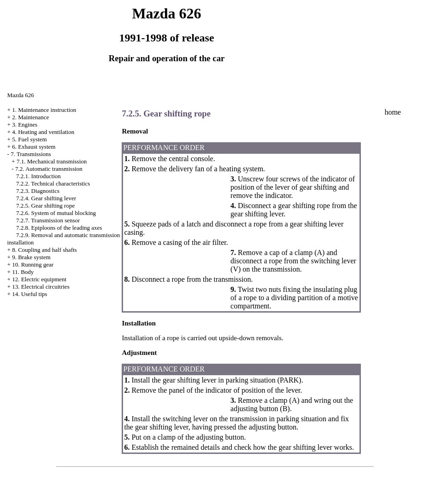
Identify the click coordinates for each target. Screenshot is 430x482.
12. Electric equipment (39, 279)
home (392, 112)
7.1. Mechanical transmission (52, 161)
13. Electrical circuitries (41, 286)
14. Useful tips (29, 293)
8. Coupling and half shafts (44, 249)
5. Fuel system (29, 139)
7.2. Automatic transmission (48, 168)
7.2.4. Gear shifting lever (46, 198)
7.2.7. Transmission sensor (48, 220)
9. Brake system (31, 257)
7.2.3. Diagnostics (37, 190)
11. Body (23, 271)
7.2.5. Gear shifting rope (45, 205)
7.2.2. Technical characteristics (53, 183)
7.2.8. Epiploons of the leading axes (59, 227)
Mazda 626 (20, 95)
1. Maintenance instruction (44, 109)
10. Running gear (32, 264)
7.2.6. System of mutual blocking (56, 212)
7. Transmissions (31, 154)
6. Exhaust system (33, 146)
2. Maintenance (30, 117)
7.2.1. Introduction (38, 176)
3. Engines (24, 124)
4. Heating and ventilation (43, 131)
